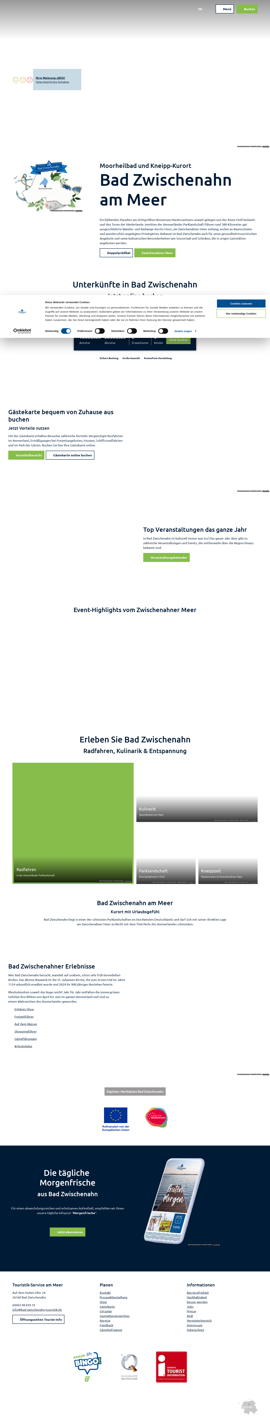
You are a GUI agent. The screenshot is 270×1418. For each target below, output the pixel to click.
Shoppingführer (25, 1031)
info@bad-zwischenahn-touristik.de (37, 1309)
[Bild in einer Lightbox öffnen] (182, 1201)
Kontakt (105, 1292)
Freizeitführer (24, 1016)
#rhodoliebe (23, 1046)
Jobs (190, 1306)
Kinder (158, 342)
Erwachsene (140, 342)
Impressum (194, 1325)
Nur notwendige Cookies (241, 18)
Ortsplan (106, 1311)
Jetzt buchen (178, 339)
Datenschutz (195, 1329)
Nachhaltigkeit (197, 1297)
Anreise (84, 342)
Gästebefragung (111, 1329)
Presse (191, 1311)
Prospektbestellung (113, 1297)
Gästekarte (107, 1306)
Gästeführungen (25, 1039)
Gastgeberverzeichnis (115, 1315)
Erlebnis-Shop (24, 1009)
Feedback (106, 1325)
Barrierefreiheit (198, 1292)
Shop (103, 1301)
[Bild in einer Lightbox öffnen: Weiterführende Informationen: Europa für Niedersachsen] (135, 1119)
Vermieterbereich (199, 1320)
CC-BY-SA (266, 146)
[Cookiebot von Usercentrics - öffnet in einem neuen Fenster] (22, 36)
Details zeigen (183, 36)
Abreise (110, 342)
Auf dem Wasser (25, 1024)
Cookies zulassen (241, 8)
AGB (190, 1315)
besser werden (197, 1301)
